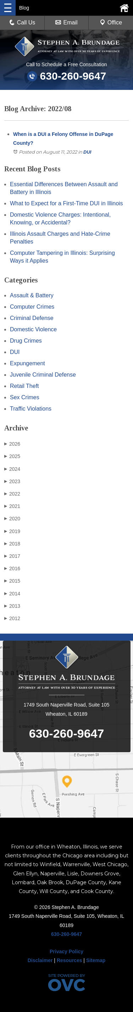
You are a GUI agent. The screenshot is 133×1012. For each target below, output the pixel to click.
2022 (12, 494)
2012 (12, 618)
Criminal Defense (32, 318)
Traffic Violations (30, 409)
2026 (12, 444)
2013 (12, 606)
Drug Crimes (26, 341)
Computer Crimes (32, 307)
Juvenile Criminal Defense (43, 375)
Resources (69, 960)
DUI (87, 152)
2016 (12, 568)
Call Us (22, 22)
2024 (12, 469)
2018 (12, 543)
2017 (12, 556)
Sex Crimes (24, 397)
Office (111, 22)
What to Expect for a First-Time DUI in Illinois (66, 203)
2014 (12, 593)
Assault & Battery (32, 295)
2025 (12, 456)
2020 (12, 518)
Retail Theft (24, 386)
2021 (12, 506)
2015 (12, 581)
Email (66, 22)
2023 (12, 481)
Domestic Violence (33, 329)
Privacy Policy (66, 951)
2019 (12, 531)
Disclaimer (40, 960)
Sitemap (95, 960)
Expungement (27, 363)
